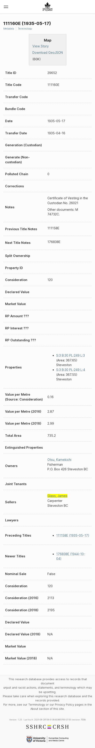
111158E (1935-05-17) (72, 535)
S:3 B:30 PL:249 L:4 (70, 370)
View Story (40, 46)
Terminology (25, 28)
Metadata (8, 28)
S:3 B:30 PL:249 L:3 (70, 355)
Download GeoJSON (47, 52)
